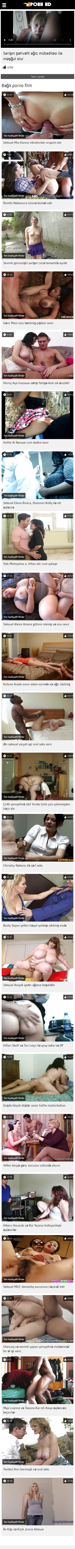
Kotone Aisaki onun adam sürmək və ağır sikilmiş (36, 684)
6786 (10, 67)
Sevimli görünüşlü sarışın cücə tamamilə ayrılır (35, 263)
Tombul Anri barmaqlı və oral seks (26, 1469)
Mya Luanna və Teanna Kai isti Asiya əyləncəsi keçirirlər (34, 1410)
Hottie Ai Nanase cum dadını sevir (26, 442)
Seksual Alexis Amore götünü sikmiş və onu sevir (36, 624)
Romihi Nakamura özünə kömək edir (27, 203)
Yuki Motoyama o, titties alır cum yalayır (30, 564)
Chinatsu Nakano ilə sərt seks (23, 865)
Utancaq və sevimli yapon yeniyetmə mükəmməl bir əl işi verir (36, 1349)
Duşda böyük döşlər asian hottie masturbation (34, 1105)
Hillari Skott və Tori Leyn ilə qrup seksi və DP (33, 1045)
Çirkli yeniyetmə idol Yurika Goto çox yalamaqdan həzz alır (36, 806)
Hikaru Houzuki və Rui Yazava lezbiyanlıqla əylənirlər (32, 1228)
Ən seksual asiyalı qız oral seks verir (27, 744)
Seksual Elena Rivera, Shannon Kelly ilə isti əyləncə (32, 505)
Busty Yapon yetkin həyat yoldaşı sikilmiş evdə (34, 925)
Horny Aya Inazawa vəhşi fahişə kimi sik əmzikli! (36, 383)
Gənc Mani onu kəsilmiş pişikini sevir (28, 323)
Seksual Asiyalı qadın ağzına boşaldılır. (29, 985)
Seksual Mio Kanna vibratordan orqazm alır (32, 142)
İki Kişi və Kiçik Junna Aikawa (23, 1529)
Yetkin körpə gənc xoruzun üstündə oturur (31, 1165)
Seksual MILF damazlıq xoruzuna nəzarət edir (34, 1287)
